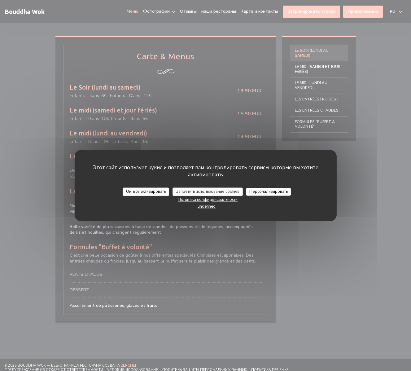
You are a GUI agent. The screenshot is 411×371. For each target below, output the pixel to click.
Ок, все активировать (146, 191)
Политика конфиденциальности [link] (208, 199)
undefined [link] (207, 206)
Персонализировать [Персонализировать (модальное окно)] (268, 191)
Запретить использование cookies (207, 191)
